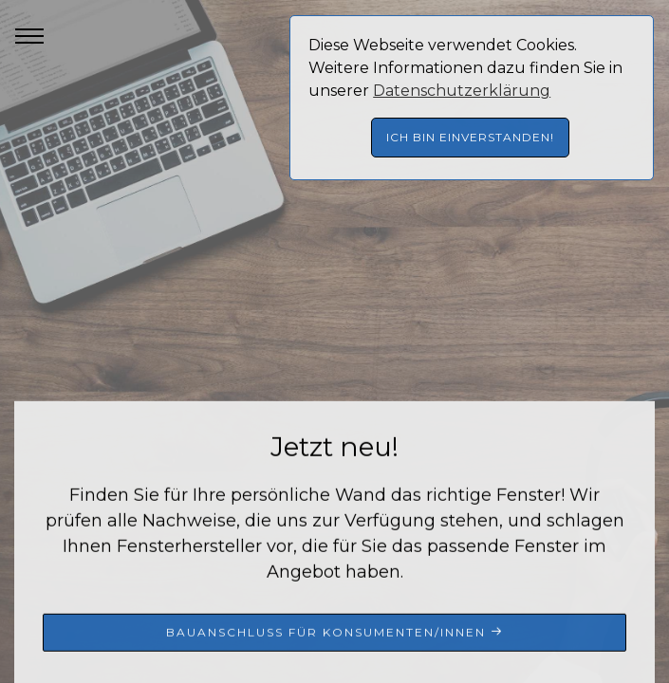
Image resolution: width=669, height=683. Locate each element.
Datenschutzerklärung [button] (461, 91)
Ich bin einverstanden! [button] (470, 137)
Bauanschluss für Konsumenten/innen (335, 633)
